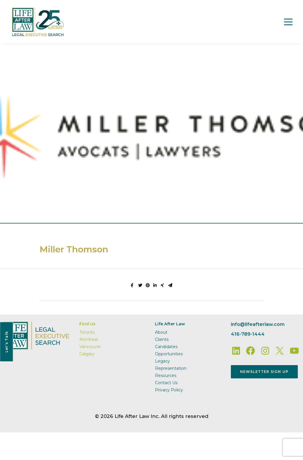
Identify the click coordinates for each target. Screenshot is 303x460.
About (161, 332)
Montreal (88, 339)
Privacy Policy (169, 390)
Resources (165, 375)
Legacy (162, 361)
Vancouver (90, 346)
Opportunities (169, 353)
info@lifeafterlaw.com (258, 324)
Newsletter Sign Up (264, 371)
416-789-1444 (248, 334)
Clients (162, 339)
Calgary (86, 353)
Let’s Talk (6, 341)
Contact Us (166, 382)
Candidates (166, 346)
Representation (170, 368)
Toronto (87, 332)
